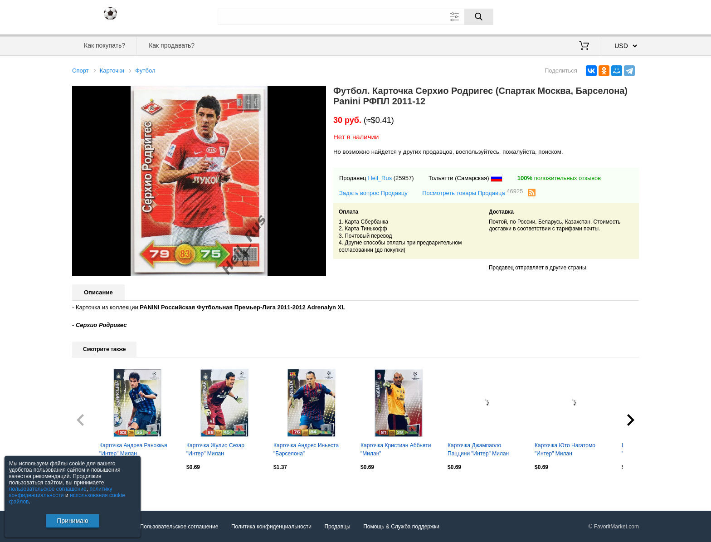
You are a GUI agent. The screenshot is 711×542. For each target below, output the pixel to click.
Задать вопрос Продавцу (373, 193)
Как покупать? (104, 45)
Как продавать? (172, 45)
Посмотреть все (92, 486)
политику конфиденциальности (60, 492)
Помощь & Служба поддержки (401, 526)
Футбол (145, 70)
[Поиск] (478, 17)
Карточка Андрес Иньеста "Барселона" (306, 449)
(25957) (404, 178)
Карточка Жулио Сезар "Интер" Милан (215, 449)
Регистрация (620, 16)
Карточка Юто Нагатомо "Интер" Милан (565, 449)
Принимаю (72, 520)
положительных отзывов (559, 178)
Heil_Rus (380, 178)
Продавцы (337, 526)
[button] (318, 94)
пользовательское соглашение (48, 489)
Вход (586, 16)
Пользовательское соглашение (179, 526)
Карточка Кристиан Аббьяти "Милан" (395, 449)
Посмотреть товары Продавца (472, 192)
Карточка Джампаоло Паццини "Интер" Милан (478, 449)
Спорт (80, 70)
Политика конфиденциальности (271, 526)
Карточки (112, 70)
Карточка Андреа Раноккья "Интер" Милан (133, 449)
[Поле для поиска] (355, 17)
